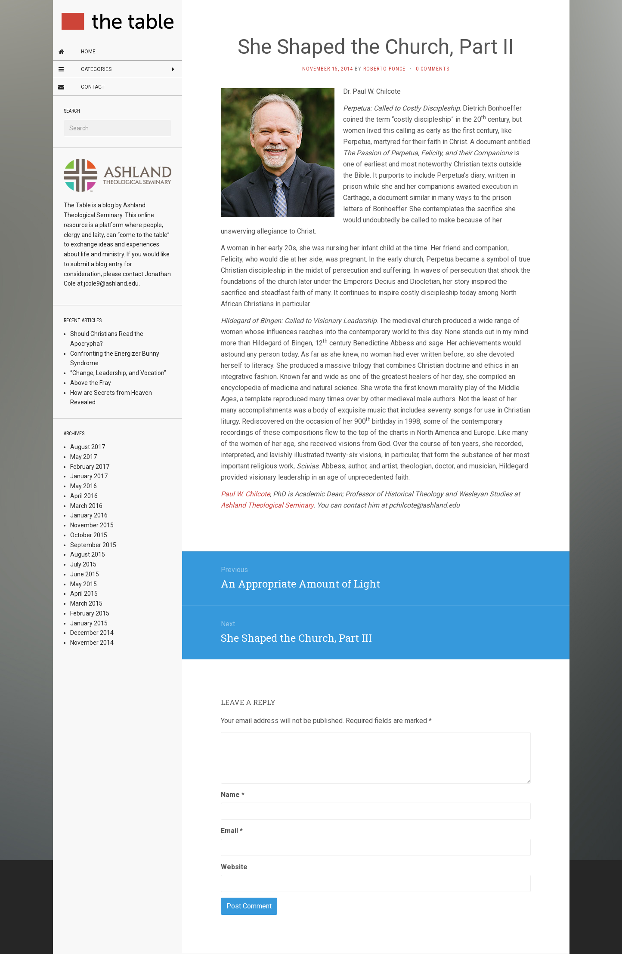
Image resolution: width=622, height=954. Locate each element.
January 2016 (89, 515)
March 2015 (86, 603)
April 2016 (84, 495)
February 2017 (89, 466)
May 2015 (83, 584)
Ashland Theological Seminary (267, 505)
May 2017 (83, 456)
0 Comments (432, 69)
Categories (96, 69)
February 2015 (89, 613)
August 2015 (87, 554)
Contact (93, 87)
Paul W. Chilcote (245, 494)
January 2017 (89, 476)
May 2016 (83, 486)
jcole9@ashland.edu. (112, 283)
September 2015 (93, 545)
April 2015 (84, 593)
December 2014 (92, 632)
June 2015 (84, 574)
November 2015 (92, 525)
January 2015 (89, 623)
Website (234, 867)
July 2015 (83, 564)
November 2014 (92, 642)
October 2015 (88, 535)
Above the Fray (90, 382)
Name (232, 795)
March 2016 (86, 505)
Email (232, 831)
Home (88, 52)
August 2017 (87, 446)
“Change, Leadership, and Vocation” (118, 372)
